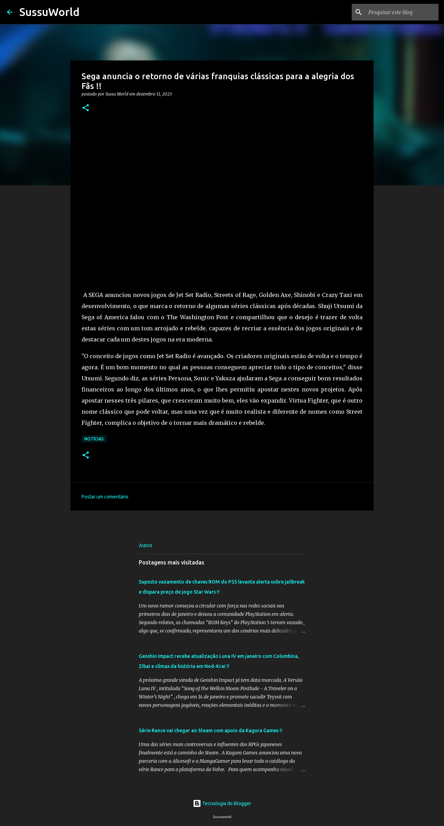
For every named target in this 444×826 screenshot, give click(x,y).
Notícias (94, 439)
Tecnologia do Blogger (222, 803)
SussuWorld (49, 12)
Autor (146, 545)
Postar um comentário (105, 496)
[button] (86, 108)
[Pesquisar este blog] (402, 12)
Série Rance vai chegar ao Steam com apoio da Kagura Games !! (210, 730)
